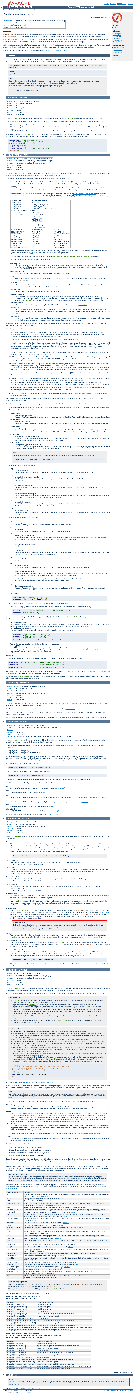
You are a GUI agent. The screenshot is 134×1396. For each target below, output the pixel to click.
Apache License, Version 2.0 (23, 1392)
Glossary (123, 4)
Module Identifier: (10, 25)
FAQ (118, 4)
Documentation (23, 10)
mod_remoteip (59, 273)
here (31, 253)
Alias (97, 125)
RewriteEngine (117, 36)
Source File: (8, 27)
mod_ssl (18, 280)
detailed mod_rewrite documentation (55, 50)
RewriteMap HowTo (53, 814)
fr (109, 17)
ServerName (83, 305)
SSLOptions (32, 361)
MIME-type (34, 1267)
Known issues (118, 50)
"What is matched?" (12, 1168)
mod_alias (92, 944)
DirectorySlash (23, 901)
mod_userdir (88, 131)
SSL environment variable (54, 357)
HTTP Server (13, 10)
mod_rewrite (11, 34)
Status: (6, 23)
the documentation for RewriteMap (84, 194)
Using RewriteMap (70, 779)
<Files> (61, 1047)
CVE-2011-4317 (18, 914)
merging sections (47, 1053)
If (16, 1051)
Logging (116, 27)
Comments (117, 58)
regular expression (30, 993)
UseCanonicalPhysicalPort (80, 256)
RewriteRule (116, 42)
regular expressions (24, 1082)
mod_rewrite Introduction (45, 1082)
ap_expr (62, 323)
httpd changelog (119, 47)
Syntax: (9, 103)
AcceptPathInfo (26, 300)
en (106, 17)
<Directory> (15, 848)
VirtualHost (19, 1000)
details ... (50, 1196)
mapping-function (16, 1155)
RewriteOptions (117, 40)
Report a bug (118, 52)
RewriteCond (117, 35)
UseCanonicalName (59, 256)
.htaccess (39, 1031)
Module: (9, 114)
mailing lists (15, 1384)
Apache (5, 10)
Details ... (61, 788)
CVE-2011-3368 (104, 912)
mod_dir (95, 896)
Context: (10, 108)
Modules (106, 4)
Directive (23, 98)
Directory (33, 1005)
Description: (8, 21)
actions (29, 1185)
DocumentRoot (56, 125)
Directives (113, 4)
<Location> (50, 1047)
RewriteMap (116, 38)
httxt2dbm (92, 797)
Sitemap (130, 4)
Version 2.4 (33, 10)
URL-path (27, 912)
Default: (9, 105)
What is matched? (14, 998)
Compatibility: (11, 736)
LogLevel (9, 61)
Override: (10, 110)
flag (19, 1170)
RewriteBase (117, 33)
